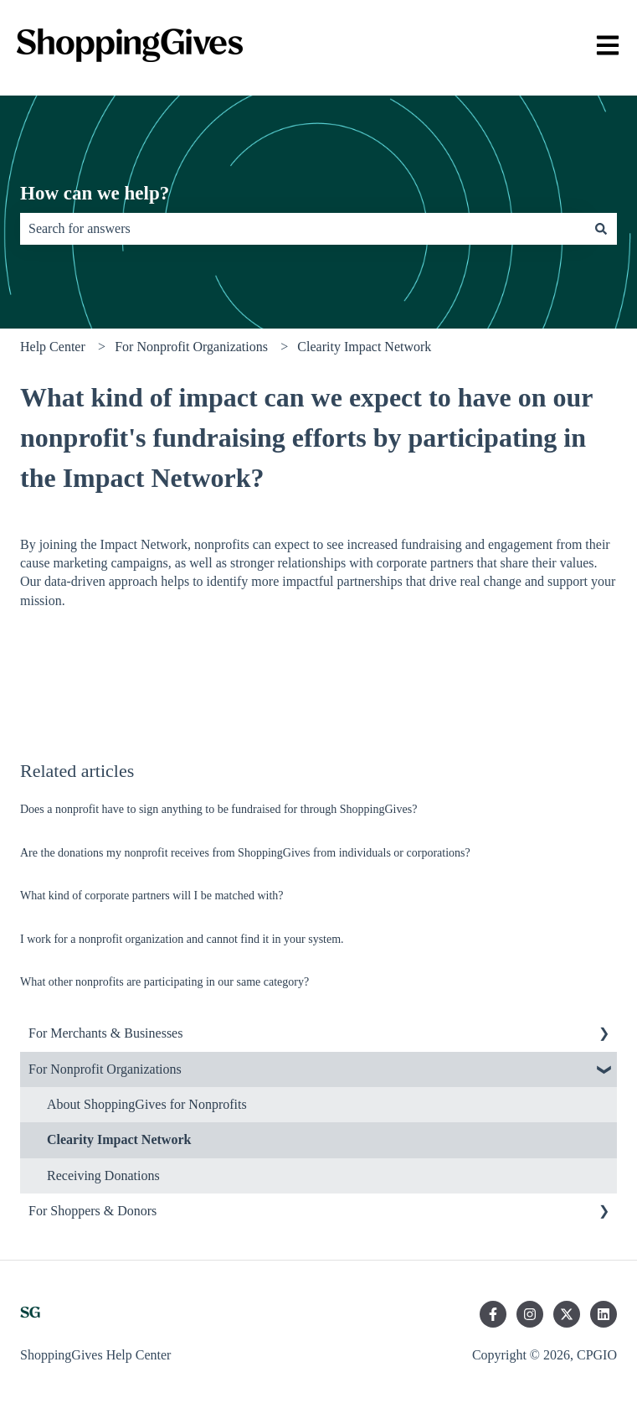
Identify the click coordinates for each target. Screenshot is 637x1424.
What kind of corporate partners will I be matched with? (152, 895)
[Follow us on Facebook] (493, 1314)
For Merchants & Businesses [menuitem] (105, 1033)
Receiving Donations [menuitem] (103, 1175)
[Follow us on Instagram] (529, 1314)
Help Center (52, 346)
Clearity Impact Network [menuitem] (119, 1139)
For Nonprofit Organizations (191, 346)
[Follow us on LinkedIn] (603, 1314)
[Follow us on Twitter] (566, 1314)
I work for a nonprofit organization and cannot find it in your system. (182, 939)
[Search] (601, 229)
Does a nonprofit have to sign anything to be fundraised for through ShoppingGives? (218, 809)
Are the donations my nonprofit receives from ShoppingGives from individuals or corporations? (245, 853)
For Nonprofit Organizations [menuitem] (105, 1069)
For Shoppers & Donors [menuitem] (92, 1211)
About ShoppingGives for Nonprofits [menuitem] (147, 1104)
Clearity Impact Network (364, 346)
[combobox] (302, 229)
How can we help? (94, 193)
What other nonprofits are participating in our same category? (164, 982)
